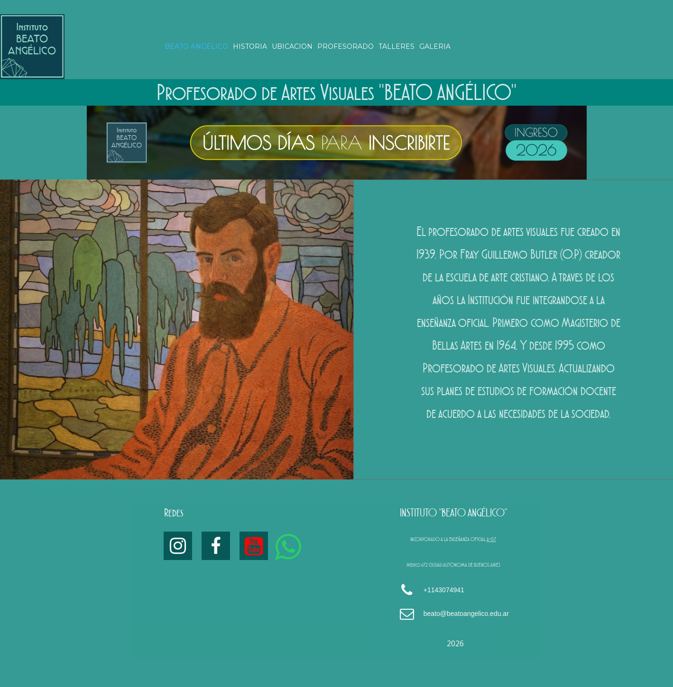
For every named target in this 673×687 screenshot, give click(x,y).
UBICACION (292, 46)
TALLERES (396, 46)
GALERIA (435, 46)
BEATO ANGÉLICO (196, 46)
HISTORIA (250, 46)
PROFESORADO (345, 46)
